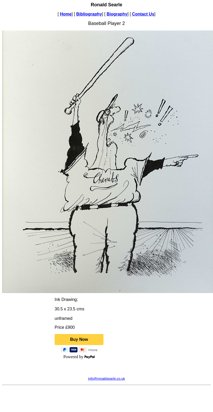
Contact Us (143, 14)
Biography (117, 14)
